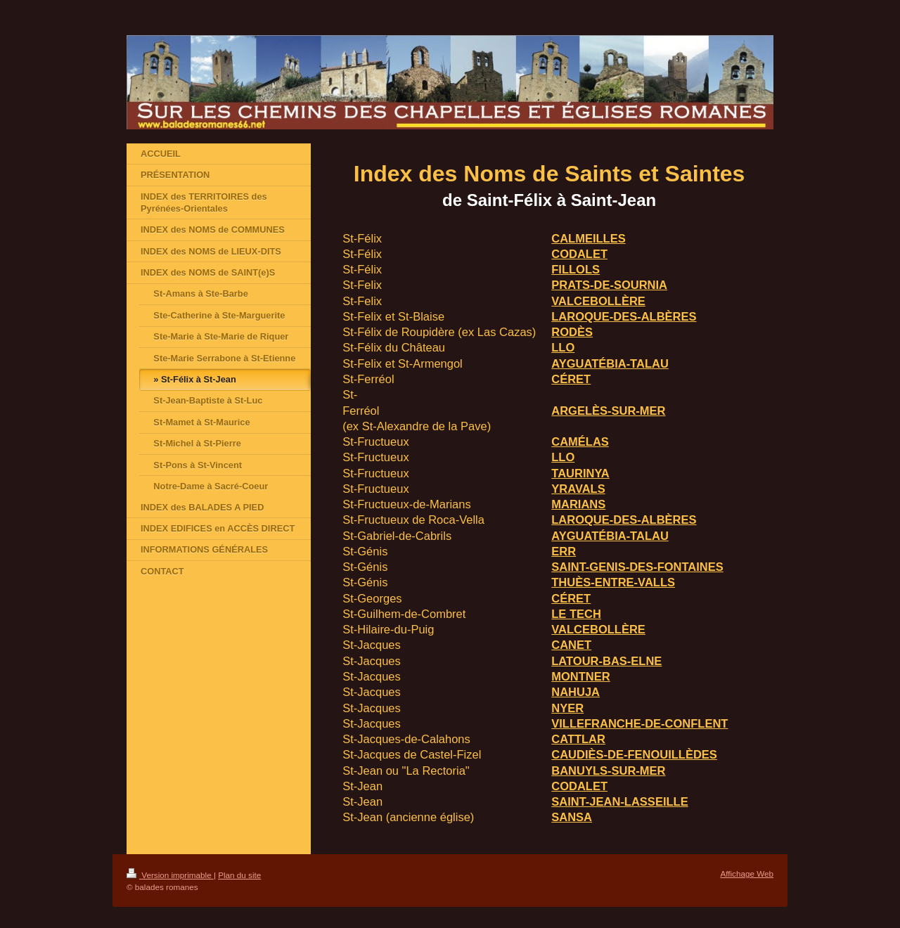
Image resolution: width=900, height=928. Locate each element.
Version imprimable (170, 874)
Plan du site (239, 874)
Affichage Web (746, 873)
